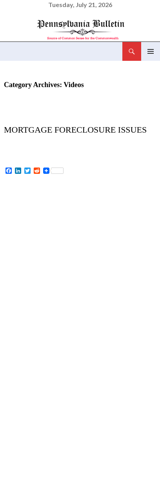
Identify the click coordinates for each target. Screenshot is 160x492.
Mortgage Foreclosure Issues (75, 130)
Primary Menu (150, 51)
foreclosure (35, 467)
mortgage (89, 467)
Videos (16, 117)
